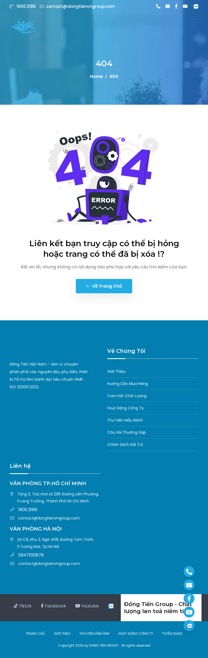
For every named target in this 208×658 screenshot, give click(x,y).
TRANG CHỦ (35, 633)
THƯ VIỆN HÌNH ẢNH (94, 633)
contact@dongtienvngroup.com (77, 6)
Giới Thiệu (116, 371)
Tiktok (23, 606)
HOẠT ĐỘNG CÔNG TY (135, 633)
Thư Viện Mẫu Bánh (125, 420)
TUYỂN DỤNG (172, 633)
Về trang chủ (104, 286)
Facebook (53, 606)
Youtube (87, 606)
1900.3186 (23, 6)
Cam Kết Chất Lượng (127, 396)
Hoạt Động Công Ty (125, 408)
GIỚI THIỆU (62, 633)
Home (96, 76)
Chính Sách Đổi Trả (125, 444)
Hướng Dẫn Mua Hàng (127, 383)
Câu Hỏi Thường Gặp (126, 432)
